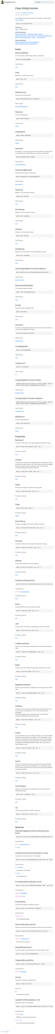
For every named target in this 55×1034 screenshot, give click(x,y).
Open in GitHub (19, 20)
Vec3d (16, 126)
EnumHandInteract (20, 164)
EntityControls (25, 939)
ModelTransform (19, 280)
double (17, 143)
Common (31, 12)
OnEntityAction (19, 341)
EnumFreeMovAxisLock (21, 106)
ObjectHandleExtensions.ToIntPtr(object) (26, 44)
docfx (7, 1031)
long (16, 358)
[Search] (44, 2)
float (16, 300)
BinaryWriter (23, 971)
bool (16, 67)
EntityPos (20, 867)
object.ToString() (41, 37)
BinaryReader (23, 893)
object (17, 29)
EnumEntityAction (25, 592)
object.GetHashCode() (21, 36)
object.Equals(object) (20, 34)
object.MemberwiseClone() (44, 36)
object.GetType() (32, 36)
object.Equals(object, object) (34, 34)
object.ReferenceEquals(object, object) (25, 37)
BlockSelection (19, 184)
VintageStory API (8, 2)
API (28, 12)
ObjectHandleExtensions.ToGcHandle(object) (27, 42)
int (16, 374)
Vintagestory (24, 12)
